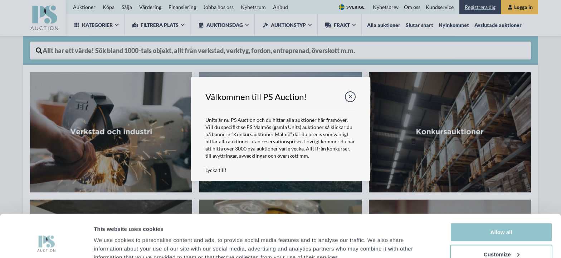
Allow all (501, 195)
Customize (501, 218)
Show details (110, 240)
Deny (501, 239)
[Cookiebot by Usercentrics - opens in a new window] (46, 244)
